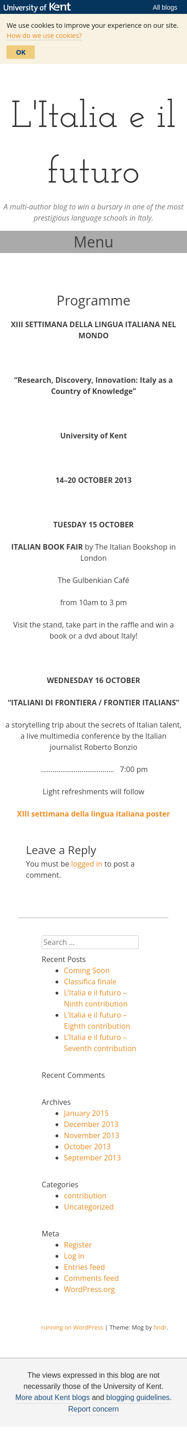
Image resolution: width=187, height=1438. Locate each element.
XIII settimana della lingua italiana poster (93, 814)
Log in (74, 1256)
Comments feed (91, 1278)
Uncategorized (89, 1207)
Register (78, 1245)
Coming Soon (87, 970)
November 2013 (91, 1135)
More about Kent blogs (52, 1397)
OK (20, 52)
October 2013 (87, 1146)
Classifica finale (90, 981)
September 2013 (92, 1158)
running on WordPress (72, 1327)
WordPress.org (89, 1289)
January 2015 (86, 1113)
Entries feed (84, 1267)
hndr (160, 1327)
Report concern (93, 1409)
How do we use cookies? (43, 35)
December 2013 (91, 1124)
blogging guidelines (138, 1397)
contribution (85, 1196)
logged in (87, 864)
